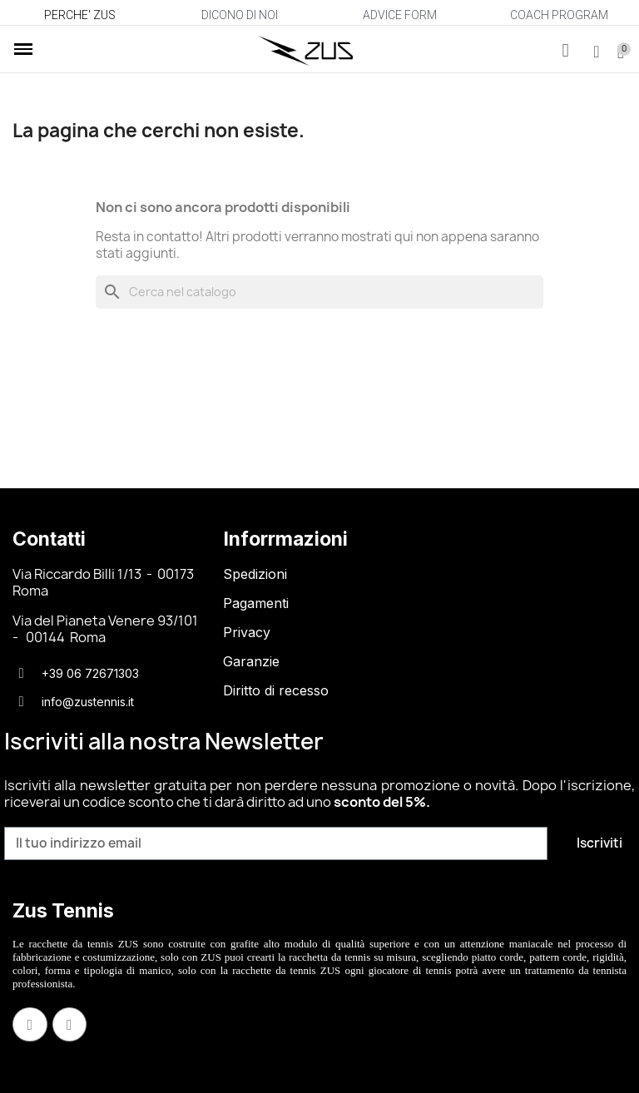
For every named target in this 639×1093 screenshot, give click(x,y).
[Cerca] (319, 292)
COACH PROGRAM (559, 15)
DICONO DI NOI (239, 15)
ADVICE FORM (400, 15)
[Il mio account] (596, 52)
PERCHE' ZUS (80, 15)
